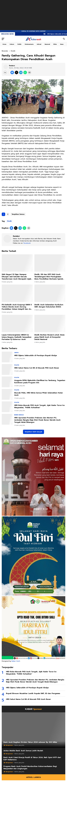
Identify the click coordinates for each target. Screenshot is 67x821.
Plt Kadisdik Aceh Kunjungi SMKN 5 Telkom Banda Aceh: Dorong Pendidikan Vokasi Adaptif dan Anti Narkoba (17, 307)
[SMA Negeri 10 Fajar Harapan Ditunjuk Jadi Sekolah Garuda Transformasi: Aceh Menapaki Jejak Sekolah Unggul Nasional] (17, 263)
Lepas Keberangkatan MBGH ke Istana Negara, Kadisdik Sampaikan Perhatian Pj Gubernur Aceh (16, 337)
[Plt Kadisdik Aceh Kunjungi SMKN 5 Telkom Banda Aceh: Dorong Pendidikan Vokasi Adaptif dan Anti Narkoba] (17, 293)
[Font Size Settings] (5, 72)
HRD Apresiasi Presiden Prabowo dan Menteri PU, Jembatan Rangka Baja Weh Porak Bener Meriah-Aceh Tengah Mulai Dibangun (37, 420)
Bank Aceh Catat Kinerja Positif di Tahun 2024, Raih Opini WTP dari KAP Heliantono (32, 758)
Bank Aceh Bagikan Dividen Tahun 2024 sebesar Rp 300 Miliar (30, 742)
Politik (19, 44)
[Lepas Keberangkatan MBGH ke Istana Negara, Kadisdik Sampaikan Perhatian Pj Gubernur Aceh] (17, 323)
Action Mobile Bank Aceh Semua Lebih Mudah (23, 751)
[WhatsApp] (25, 72)
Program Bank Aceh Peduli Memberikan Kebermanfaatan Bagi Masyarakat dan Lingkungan (30, 767)
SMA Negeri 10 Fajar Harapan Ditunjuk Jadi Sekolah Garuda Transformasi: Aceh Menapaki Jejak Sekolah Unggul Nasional (16, 276)
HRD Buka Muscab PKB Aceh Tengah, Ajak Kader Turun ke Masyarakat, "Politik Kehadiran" (39, 406)
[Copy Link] (29, 72)
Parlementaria (29, 44)
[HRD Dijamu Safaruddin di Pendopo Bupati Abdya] (7, 357)
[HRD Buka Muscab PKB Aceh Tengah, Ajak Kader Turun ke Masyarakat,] (7, 406)
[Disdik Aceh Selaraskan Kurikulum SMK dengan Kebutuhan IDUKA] (49, 293)
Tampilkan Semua (18, 214)
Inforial (39, 44)
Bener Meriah (19, 415)
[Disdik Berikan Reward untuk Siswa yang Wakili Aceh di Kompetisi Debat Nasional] (49, 323)
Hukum (12, 44)
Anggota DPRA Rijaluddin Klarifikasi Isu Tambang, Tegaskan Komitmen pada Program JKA (39, 381)
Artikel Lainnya (33, 777)
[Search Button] (64, 39)
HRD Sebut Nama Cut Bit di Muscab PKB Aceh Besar (36, 368)
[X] (16, 72)
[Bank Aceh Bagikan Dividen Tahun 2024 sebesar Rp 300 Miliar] (33, 730)
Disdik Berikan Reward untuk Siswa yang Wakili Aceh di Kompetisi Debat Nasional (49, 337)
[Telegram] (21, 72)
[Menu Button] (3, 39)
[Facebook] (12, 72)
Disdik (9, 221)
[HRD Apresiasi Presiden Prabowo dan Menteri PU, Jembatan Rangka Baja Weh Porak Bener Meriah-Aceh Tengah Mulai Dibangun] (7, 419)
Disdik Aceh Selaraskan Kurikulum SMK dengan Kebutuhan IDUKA (48, 306)
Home (4, 44)
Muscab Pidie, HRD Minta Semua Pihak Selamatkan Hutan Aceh (38, 394)
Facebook (27, 243)
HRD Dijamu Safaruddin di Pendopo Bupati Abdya (35, 355)
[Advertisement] (33, 15)
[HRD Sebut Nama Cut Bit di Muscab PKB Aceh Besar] (7, 369)
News (61, 44)
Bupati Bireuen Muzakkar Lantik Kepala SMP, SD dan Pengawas (33, 693)
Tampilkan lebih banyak (33, 432)
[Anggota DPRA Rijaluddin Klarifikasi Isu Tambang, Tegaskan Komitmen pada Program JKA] (7, 382)
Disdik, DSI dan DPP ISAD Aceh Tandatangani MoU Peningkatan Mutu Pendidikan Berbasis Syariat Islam (48, 276)
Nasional (47, 44)
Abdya (16, 353)
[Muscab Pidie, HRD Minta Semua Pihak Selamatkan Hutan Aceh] (7, 394)
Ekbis (55, 44)
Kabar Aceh (16, 661)
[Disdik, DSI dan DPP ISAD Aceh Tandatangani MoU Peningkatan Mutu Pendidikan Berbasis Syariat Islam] (49, 263)
